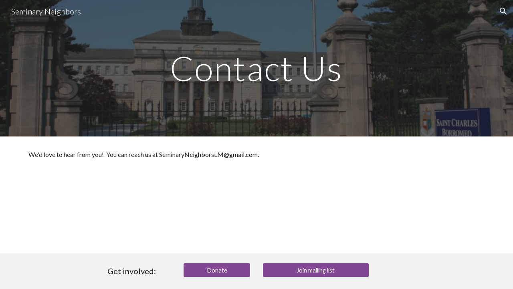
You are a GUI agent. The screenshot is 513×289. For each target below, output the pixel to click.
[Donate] (217, 270)
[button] (503, 11)
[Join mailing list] (316, 270)
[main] (256, 68)
